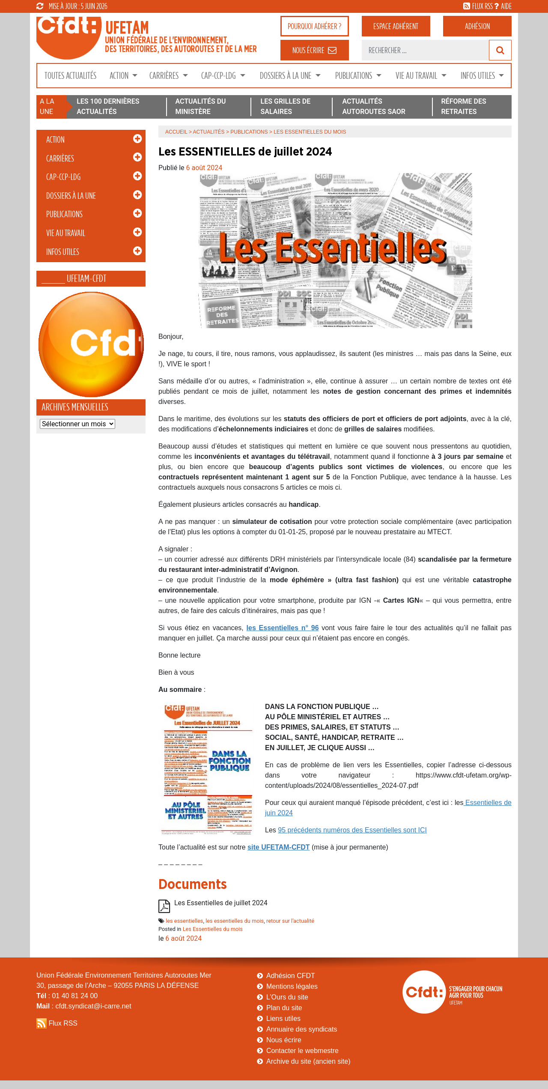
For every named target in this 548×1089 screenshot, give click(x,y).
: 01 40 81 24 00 (67, 995)
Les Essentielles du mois (213, 929)
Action (120, 76)
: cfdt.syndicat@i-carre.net (83, 1006)
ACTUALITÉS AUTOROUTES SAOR (373, 106)
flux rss (482, 6)
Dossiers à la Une (286, 76)
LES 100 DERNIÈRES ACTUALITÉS (108, 106)
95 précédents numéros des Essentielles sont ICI (352, 830)
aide (506, 6)
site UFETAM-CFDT (278, 847)
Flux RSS (62, 1023)
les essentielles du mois (235, 921)
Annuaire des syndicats (301, 1029)
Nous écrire (283, 1040)
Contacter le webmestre (302, 1050)
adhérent (395, 26)
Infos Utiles (479, 76)
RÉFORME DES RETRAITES (463, 106)
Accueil (176, 132)
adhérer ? (314, 26)
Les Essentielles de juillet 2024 (221, 903)
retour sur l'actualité (290, 921)
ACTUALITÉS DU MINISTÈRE (200, 106)
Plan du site (284, 1007)
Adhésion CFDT (290, 975)
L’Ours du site (287, 997)
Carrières (164, 76)
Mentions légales (292, 986)
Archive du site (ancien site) (308, 1061)
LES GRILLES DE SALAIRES (286, 106)
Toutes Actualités (70, 76)
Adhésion (477, 26)
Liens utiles (283, 1018)
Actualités (209, 132)
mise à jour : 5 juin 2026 (71, 6)
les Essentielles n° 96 (283, 627)
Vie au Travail (417, 76)
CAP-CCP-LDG (219, 76)
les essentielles (184, 921)
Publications (354, 76)
